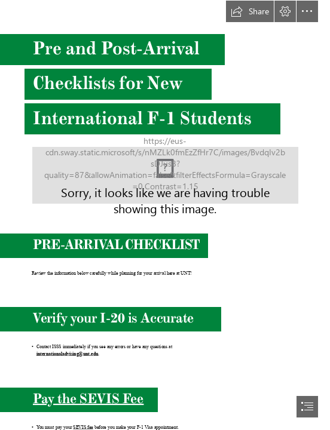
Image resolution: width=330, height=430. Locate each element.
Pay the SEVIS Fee (87, 398)
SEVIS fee (83, 427)
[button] (250, 11)
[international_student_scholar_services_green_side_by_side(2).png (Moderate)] (165, 175)
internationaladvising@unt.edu (67, 354)
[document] (165, 215)
